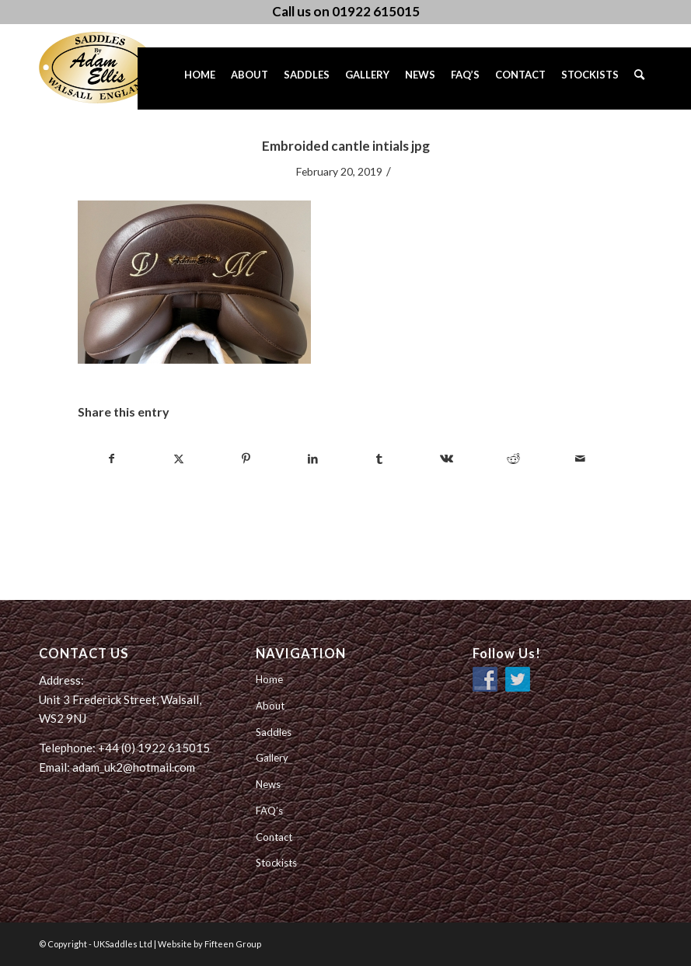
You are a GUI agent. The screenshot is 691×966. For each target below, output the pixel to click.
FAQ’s (269, 810)
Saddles (273, 732)
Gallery (272, 758)
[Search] (639, 78)
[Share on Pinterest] (246, 458)
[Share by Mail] (580, 458)
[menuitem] (199, 78)
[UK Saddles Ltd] (116, 67)
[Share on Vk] (447, 458)
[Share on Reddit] (513, 458)
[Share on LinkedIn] (313, 458)
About (270, 705)
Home (269, 679)
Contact (274, 837)
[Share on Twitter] (179, 458)
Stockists (276, 862)
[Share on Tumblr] (380, 458)
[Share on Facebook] (112, 458)
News (268, 784)
